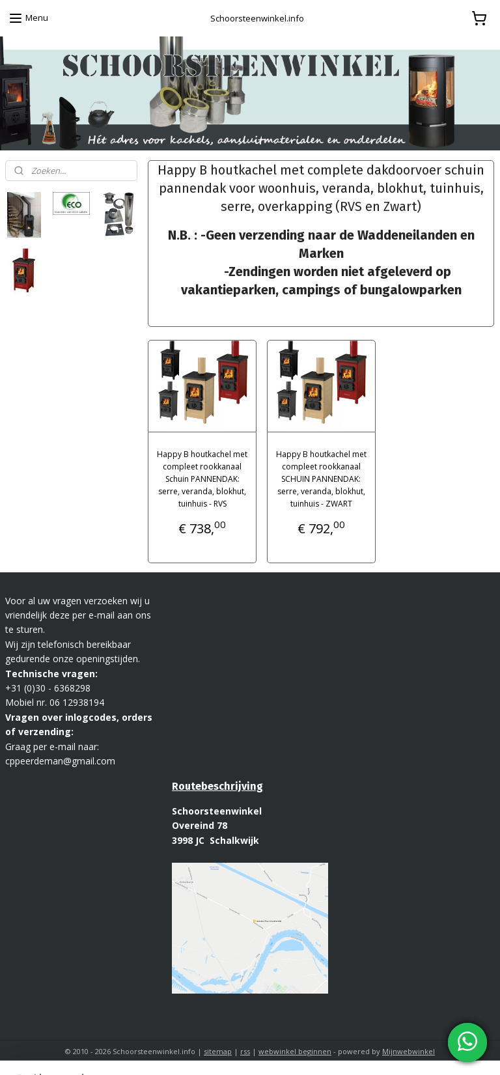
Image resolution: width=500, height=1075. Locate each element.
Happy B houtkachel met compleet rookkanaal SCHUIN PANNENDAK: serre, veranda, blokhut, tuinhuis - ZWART (321, 478)
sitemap (218, 1051)
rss (245, 1051)
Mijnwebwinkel (408, 1051)
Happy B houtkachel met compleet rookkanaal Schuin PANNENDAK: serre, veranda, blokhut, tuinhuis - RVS (202, 478)
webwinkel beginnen (294, 1051)
